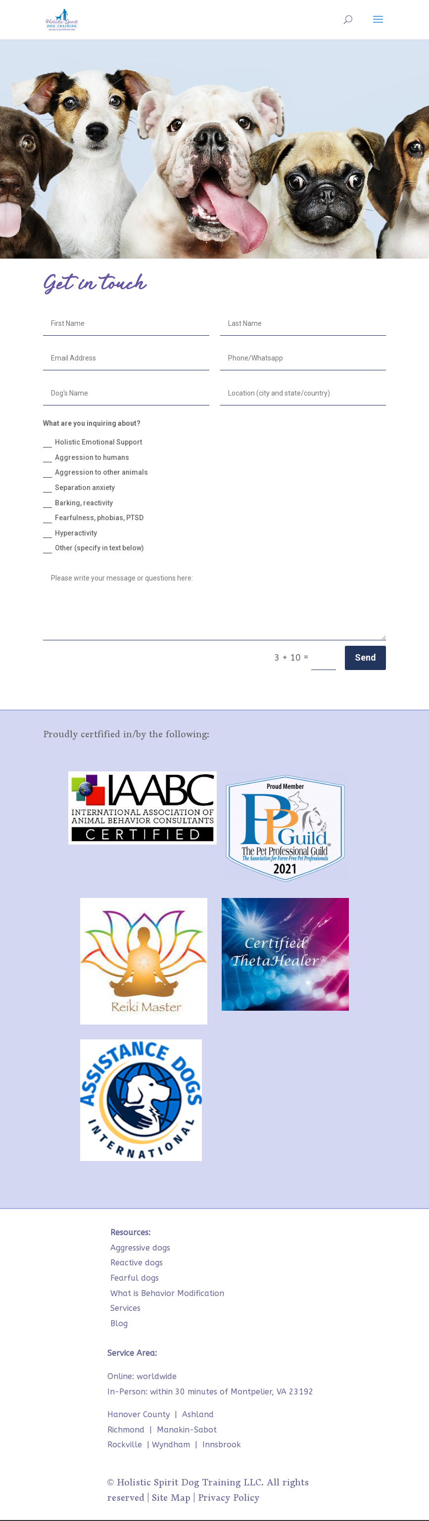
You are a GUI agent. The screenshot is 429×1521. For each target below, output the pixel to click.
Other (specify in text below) (93, 548)
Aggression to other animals (95, 472)
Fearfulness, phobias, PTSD (93, 518)
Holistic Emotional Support (92, 442)
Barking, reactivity (78, 503)
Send (365, 657)
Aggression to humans (86, 457)
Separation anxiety (79, 488)
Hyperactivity (70, 533)
